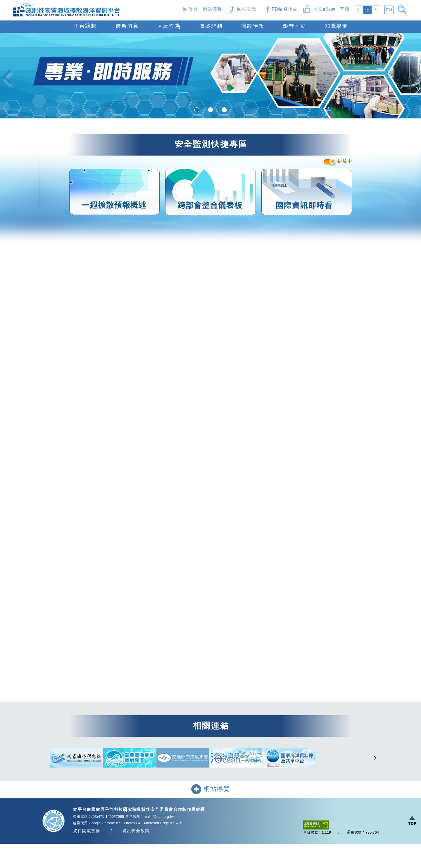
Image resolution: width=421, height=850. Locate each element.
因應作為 (168, 26)
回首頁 (190, 9)
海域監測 (210, 26)
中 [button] (367, 9)
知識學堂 (336, 26)
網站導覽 (212, 9)
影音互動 (294, 26)
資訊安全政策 (135, 831)
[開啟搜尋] (403, 9)
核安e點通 (324, 9)
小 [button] (358, 9)
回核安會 (247, 9)
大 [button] (375, 9)
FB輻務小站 (285, 9)
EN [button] (389, 9)
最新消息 (126, 26)
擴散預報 (252, 26)
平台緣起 (84, 26)
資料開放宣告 (86, 831)
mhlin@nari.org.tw (159, 817)
